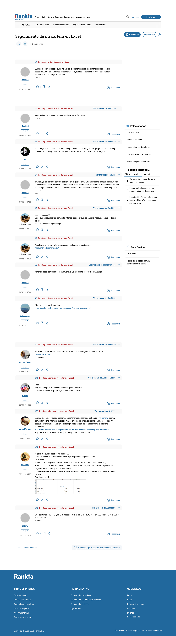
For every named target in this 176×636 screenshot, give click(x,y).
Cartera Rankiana (42, 355)
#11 (36, 413)
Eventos (130, 614)
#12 (36, 449)
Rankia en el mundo (22, 601)
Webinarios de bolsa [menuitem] (61, 25)
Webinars (131, 610)
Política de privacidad (135, 632)
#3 (36, 142)
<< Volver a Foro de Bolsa (26, 549)
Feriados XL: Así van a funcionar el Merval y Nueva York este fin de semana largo (144, 199)
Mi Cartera (103, 419)
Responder (132, 34)
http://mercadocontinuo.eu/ (47, 248)
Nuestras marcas (21, 614)
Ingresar (135, 17)
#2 (36, 108)
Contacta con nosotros (24, 605)
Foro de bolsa (133, 132)
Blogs (129, 601)
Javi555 (25, 79)
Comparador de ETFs (80, 605)
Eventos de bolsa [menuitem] (42, 25)
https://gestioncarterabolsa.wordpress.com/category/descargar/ (63, 309)
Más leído (148, 174)
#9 (36, 346)
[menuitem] (40, 17)
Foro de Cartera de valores (138, 147)
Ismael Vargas (25, 430)
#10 (36, 379)
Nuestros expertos (22, 610)
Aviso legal (119, 632)
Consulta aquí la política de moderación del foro (97, 549)
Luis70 (25, 527)
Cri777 (25, 397)
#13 (36, 510)
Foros (129, 597)
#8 (36, 299)
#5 (36, 209)
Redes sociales (133, 618)
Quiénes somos (20, 597)
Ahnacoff (25, 466)
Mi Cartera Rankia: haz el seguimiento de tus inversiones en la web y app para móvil (72, 431)
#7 (36, 266)
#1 (36, 62)
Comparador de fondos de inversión (86, 601)
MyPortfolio (76, 610)
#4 (36, 175)
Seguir (25, 84)
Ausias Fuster (25, 363)
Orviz (25, 159)
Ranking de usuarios (136, 605)
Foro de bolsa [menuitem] (100, 25)
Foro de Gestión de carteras (139, 154)
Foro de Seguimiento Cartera (139, 161)
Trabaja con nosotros (23, 619)
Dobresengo (25, 317)
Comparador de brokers (81, 597)
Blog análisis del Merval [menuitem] (82, 25)
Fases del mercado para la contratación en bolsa (138, 261)
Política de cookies (154, 632)
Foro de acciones (134, 139)
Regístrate (150, 17)
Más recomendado (133, 174)
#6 (36, 239)
